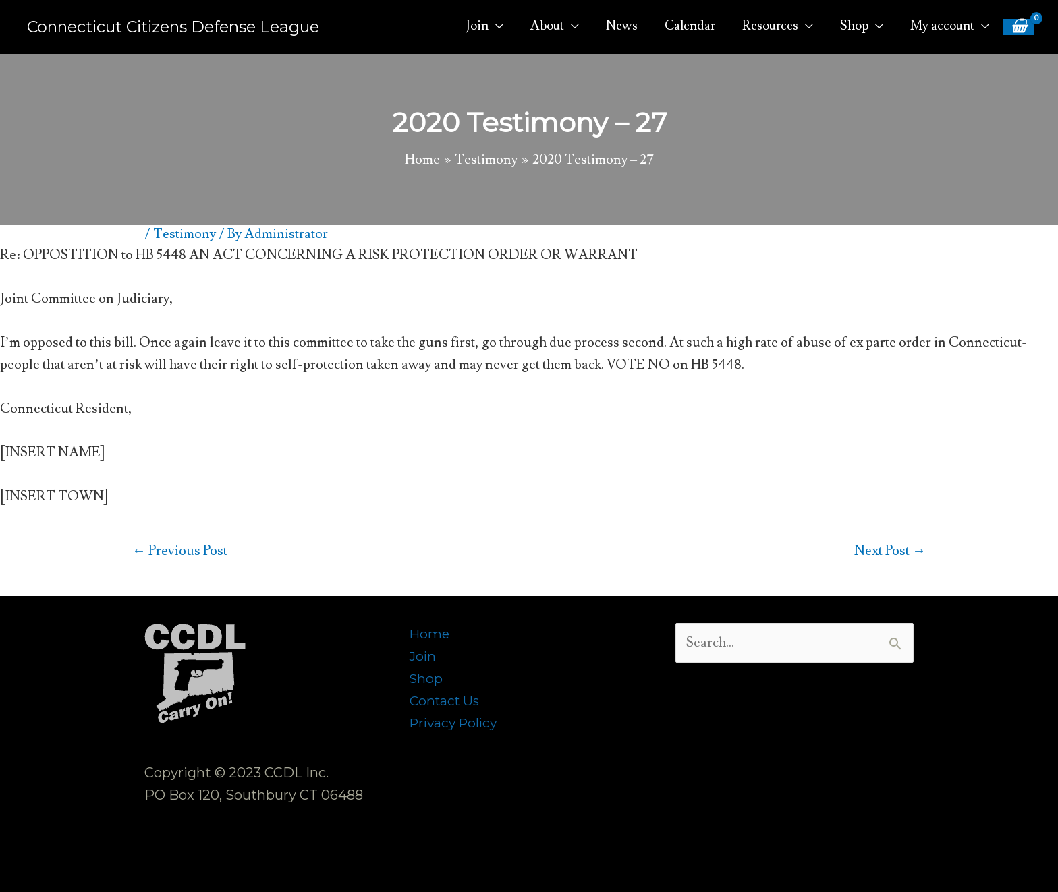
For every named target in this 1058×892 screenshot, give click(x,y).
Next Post (890, 551)
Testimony (184, 234)
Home (430, 634)
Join (423, 656)
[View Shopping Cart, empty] (1017, 27)
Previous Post (179, 551)
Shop (427, 678)
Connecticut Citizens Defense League (178, 26)
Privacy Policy (456, 723)
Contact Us (446, 700)
